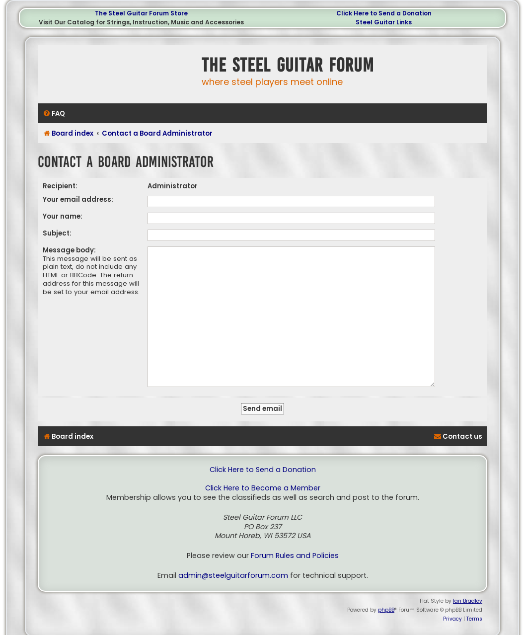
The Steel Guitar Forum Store (141, 13)
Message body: (69, 250)
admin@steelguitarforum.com (233, 560)
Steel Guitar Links (384, 22)
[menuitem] (54, 113)
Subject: (57, 233)
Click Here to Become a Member (262, 472)
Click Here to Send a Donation (384, 13)
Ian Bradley (467, 585)
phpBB (386, 594)
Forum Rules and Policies (295, 540)
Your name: (62, 216)
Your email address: (78, 199)
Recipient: (60, 186)
